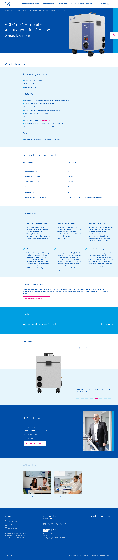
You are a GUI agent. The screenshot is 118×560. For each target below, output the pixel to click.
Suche (112, 4)
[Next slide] (87, 348)
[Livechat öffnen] (114, 35)
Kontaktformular (13, 528)
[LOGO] (9, 4)
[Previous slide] (78, 348)
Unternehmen (63, 4)
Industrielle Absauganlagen (29, 10)
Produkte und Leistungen (31, 4)
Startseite (7, 10)
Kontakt (89, 4)
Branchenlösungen (49, 4)
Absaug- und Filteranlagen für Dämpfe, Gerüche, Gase (47, 10)
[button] (77, 398)
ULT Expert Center (77, 4)
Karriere (103, 3)
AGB (108, 555)
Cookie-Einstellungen (74, 555)
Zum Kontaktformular (34, 443)
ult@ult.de (30, 438)
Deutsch (108, 4)
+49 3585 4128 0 (32, 434)
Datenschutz (94, 555)
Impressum (86, 555)
